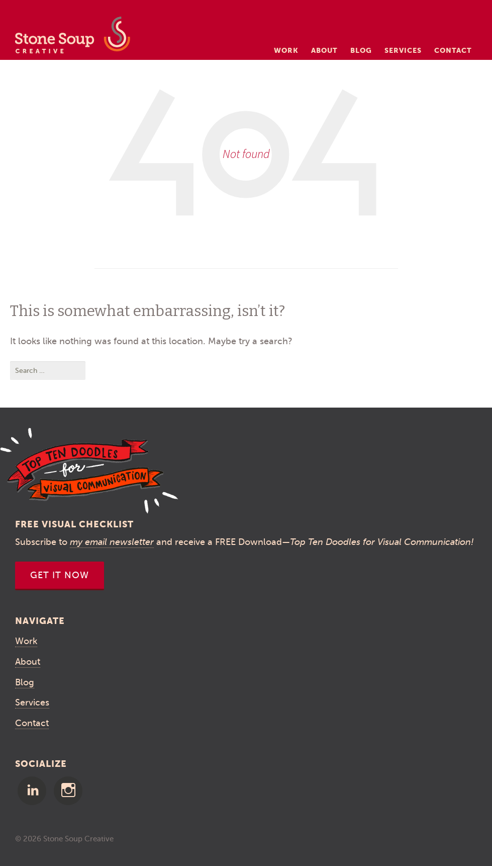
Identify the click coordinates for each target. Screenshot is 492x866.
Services (403, 50)
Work (286, 50)
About (324, 50)
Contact (453, 50)
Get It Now (59, 575)
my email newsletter (112, 541)
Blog (361, 50)
